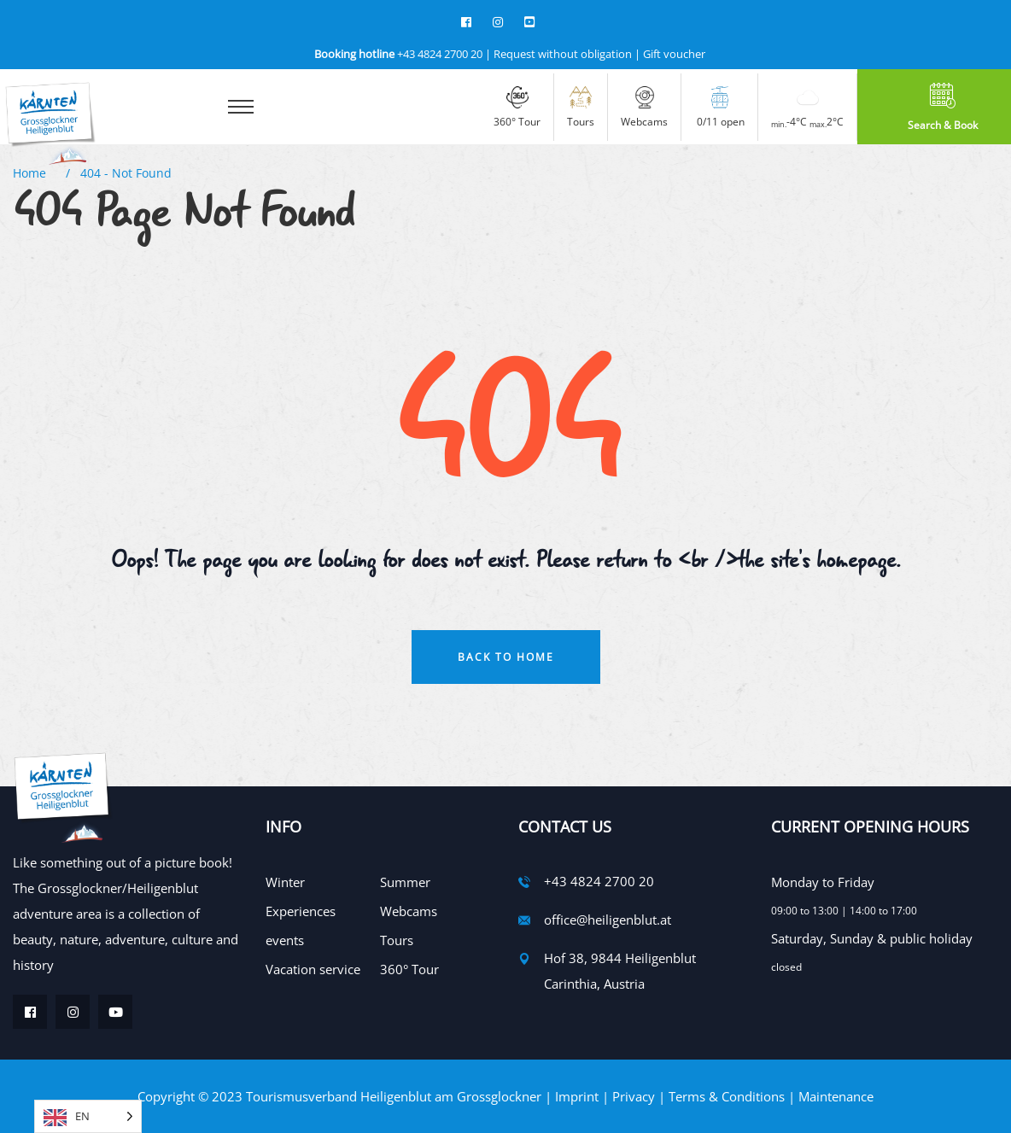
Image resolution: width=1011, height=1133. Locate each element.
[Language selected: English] (88, 1116)
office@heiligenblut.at (607, 919)
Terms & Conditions (727, 1096)
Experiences (301, 911)
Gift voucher (674, 53)
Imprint (577, 1096)
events (285, 940)
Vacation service (313, 969)
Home (33, 173)
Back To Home (506, 657)
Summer (405, 882)
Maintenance (836, 1096)
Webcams (408, 911)
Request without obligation (563, 53)
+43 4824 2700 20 (398, 53)
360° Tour (409, 969)
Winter (285, 882)
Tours (396, 940)
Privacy (633, 1096)
